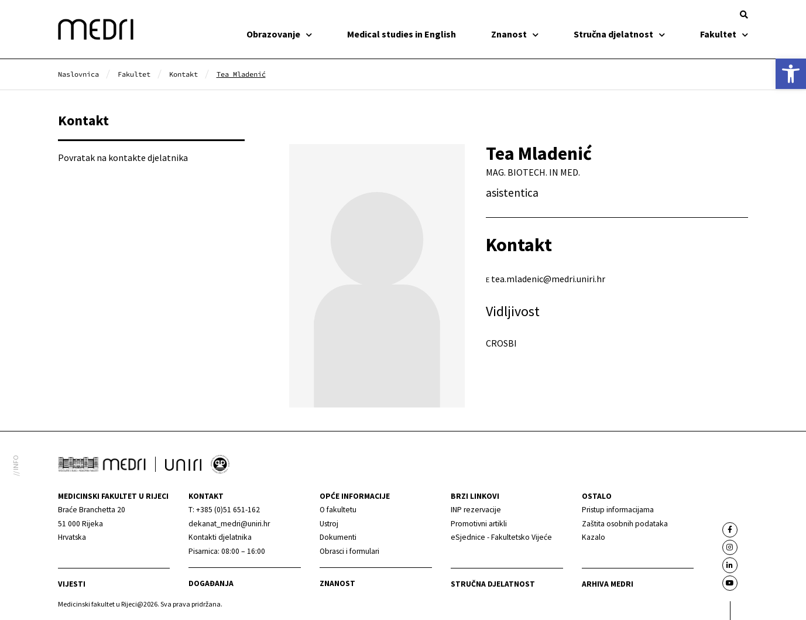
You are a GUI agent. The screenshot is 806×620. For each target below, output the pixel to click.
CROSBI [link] (501, 343)
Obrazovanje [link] (279, 33)
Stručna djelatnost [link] (619, 33)
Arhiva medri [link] (607, 584)
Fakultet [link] (724, 33)
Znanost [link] (515, 33)
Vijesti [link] (71, 584)
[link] (791, 74)
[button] (744, 15)
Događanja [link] (211, 583)
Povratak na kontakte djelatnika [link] (123, 157)
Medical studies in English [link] (401, 34)
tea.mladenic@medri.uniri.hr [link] (548, 279)
